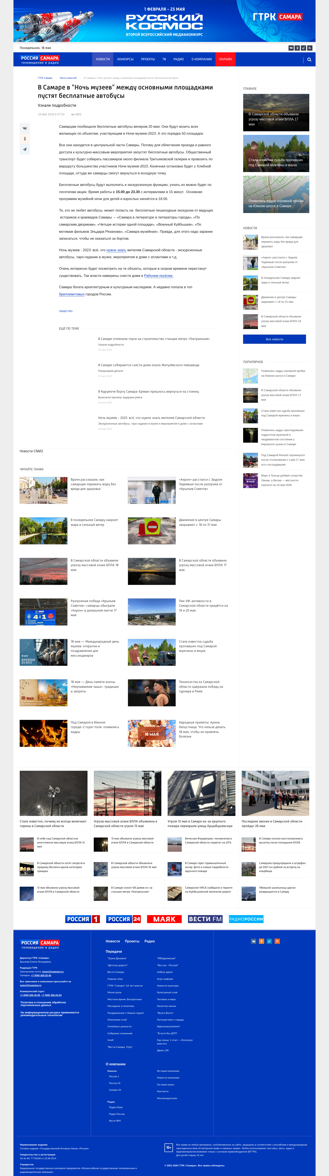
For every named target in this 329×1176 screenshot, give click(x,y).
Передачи (114, 951)
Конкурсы (125, 59)
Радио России (117, 1113)
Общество (65, 311)
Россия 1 (114, 1076)
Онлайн (225, 59)
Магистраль (114, 992)
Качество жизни (166, 1006)
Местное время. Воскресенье (124, 999)
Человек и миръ (166, 999)
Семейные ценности (119, 1026)
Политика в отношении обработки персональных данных (43, 1004)
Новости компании (168, 1077)
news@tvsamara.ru (53, 971)
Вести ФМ (115, 1120)
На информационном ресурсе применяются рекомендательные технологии (50, 1014)
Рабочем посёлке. (159, 276)
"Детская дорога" (117, 965)
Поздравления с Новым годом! (125, 1012)
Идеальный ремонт (168, 1026)
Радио (179, 59)
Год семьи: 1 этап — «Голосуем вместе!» (175, 1041)
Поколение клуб (117, 1019)
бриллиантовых (72, 294)
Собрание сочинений (119, 1033)
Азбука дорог (165, 971)
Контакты (163, 1091)
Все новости (274, 339)
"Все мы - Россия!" (168, 965)
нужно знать (116, 250)
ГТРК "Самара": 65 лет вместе (125, 985)
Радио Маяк (116, 1107)
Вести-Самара (115, 971)
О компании (202, 59)
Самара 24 (115, 1089)
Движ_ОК (163, 1050)
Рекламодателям (167, 1098)
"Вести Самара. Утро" (120, 1046)
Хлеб (110, 1040)
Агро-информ (165, 978)
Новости (103, 59)
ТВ (164, 59)
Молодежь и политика (120, 1006)
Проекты (148, 59)
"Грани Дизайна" (117, 958)
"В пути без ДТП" (167, 1033)
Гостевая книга (165, 1084)
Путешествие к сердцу (170, 1019)
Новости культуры (168, 985)
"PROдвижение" (166, 958)
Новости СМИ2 (31, 451)
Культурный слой (167, 992)
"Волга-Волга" (165, 1012)
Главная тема (115, 978)
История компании (168, 1070)
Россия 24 (114, 1082)
